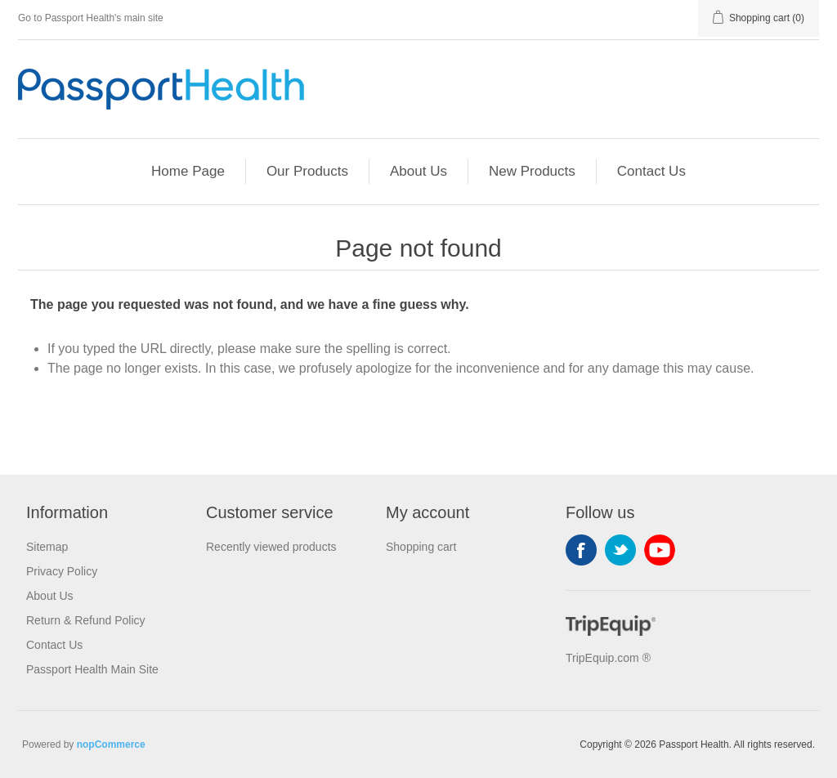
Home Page (188, 171)
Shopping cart (421, 546)
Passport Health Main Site (92, 669)
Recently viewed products (271, 546)
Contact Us (651, 171)
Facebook (581, 550)
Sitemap (47, 546)
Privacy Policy (61, 571)
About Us (418, 171)
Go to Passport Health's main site (90, 18)
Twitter (620, 550)
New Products (532, 171)
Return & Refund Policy (85, 620)
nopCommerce (111, 744)
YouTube (659, 550)
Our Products (307, 171)
